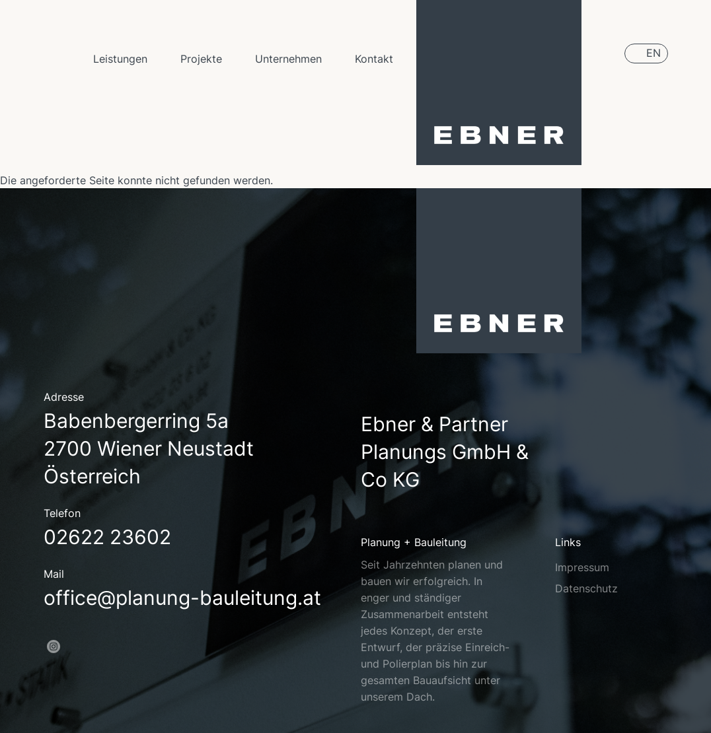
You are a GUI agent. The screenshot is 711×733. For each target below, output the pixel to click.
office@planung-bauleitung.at (182, 598)
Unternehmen (288, 58)
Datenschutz (586, 588)
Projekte (201, 58)
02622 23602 (107, 537)
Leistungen (120, 58)
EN (653, 52)
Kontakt (374, 58)
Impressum (582, 567)
